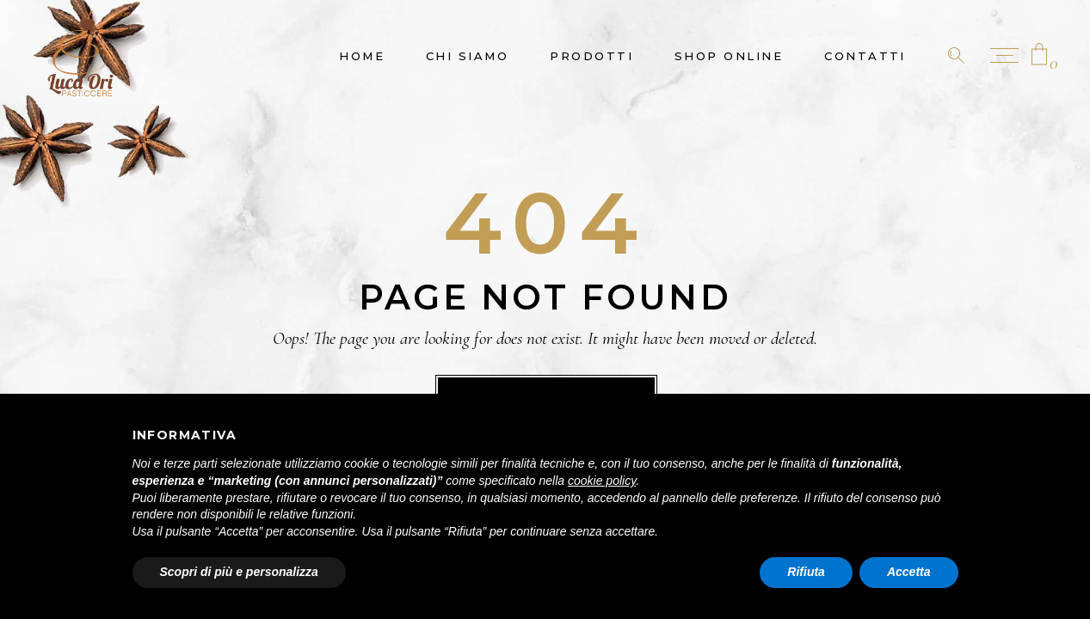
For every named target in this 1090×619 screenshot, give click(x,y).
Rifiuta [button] (806, 572)
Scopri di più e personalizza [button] (239, 572)
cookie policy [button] (602, 480)
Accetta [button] (909, 572)
